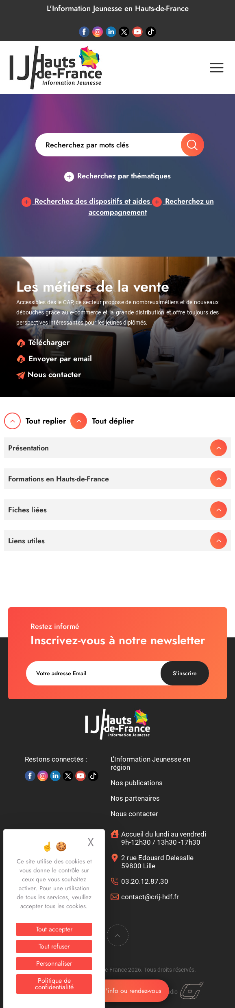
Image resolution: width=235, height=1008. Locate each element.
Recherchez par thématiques (117, 176)
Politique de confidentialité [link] (54, 984)
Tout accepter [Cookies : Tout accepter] (54, 929)
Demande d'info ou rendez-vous (117, 990)
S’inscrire (185, 673)
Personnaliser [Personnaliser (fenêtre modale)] (54, 963)
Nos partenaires (135, 798)
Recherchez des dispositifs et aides (87, 201)
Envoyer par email (54, 358)
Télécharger (43, 342)
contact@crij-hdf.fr (150, 897)
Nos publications (137, 783)
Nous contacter (48, 374)
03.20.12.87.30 (144, 881)
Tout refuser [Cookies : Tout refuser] (54, 946)
